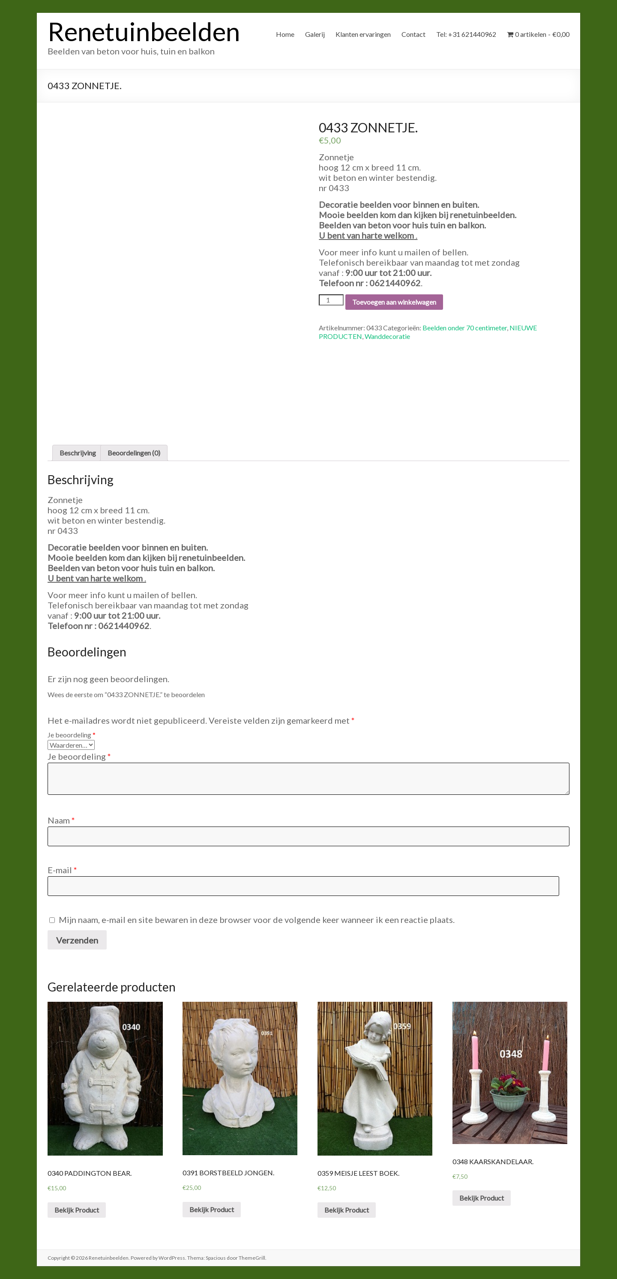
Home (285, 34)
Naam (61, 820)
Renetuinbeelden (144, 31)
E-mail (62, 870)
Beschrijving (78, 453)
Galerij (315, 34)
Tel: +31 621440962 (466, 34)
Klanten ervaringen (363, 34)
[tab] (77, 453)
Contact (413, 34)
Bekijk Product (76, 1210)
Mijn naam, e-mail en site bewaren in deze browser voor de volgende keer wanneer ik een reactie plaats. (257, 919)
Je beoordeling (72, 735)
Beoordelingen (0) (134, 453)
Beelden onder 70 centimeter (464, 327)
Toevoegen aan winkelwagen (394, 302)
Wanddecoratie (387, 336)
